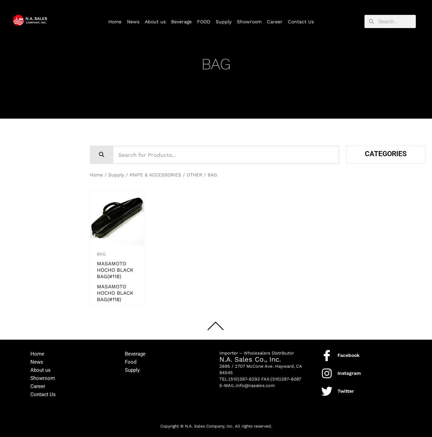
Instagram (349, 373)
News (133, 21)
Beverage (181, 21)
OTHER (194, 174)
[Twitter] (326, 391)
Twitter (346, 391)
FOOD (203, 21)
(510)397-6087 (286, 379)
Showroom (249, 21)
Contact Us (301, 21)
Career (274, 21)
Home (115, 21)
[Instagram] (326, 373)
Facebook (348, 355)
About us (155, 21)
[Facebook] (326, 355)
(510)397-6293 (244, 379)
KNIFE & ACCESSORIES (155, 174)
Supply (224, 21)
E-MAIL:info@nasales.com (247, 385)
